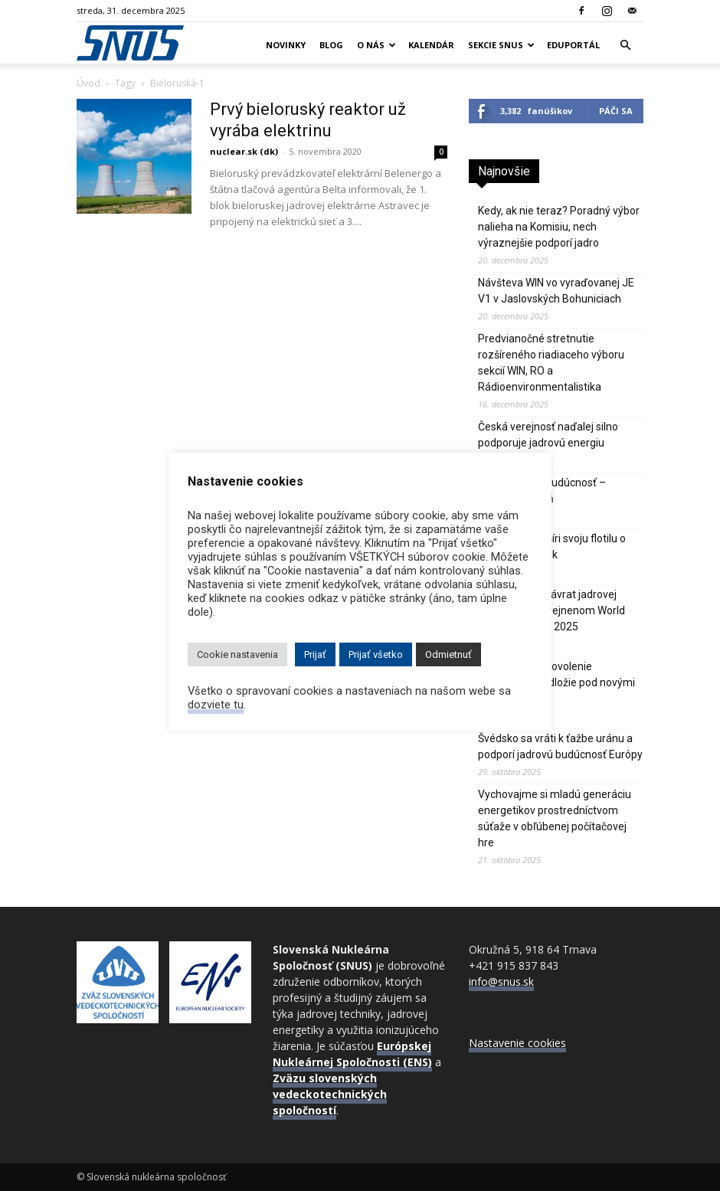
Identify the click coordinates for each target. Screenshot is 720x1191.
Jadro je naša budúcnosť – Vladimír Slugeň (542, 490)
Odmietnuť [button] (448, 654)
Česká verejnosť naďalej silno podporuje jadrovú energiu (548, 434)
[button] (625, 45)
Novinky (286, 45)
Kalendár (431, 45)
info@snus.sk (501, 981)
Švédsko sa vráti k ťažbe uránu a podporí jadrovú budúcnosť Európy (560, 746)
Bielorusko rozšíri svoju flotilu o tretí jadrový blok (552, 546)
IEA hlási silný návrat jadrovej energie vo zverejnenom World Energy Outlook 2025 (551, 610)
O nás (376, 45)
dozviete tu (216, 705)
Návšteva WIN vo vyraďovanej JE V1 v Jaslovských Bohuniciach (556, 290)
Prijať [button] (315, 654)
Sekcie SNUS (501, 45)
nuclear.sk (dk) (244, 151)
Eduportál (573, 45)
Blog (331, 45)
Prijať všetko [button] (376, 654)
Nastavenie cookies (517, 1043)
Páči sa (616, 110)
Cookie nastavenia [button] (237, 654)
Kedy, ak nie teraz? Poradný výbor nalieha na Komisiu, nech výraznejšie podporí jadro (559, 226)
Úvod (88, 83)
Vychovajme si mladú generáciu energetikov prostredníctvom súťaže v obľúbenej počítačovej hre (554, 818)
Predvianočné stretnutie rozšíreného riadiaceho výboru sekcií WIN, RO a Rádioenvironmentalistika (551, 362)
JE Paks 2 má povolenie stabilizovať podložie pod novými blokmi (556, 682)
